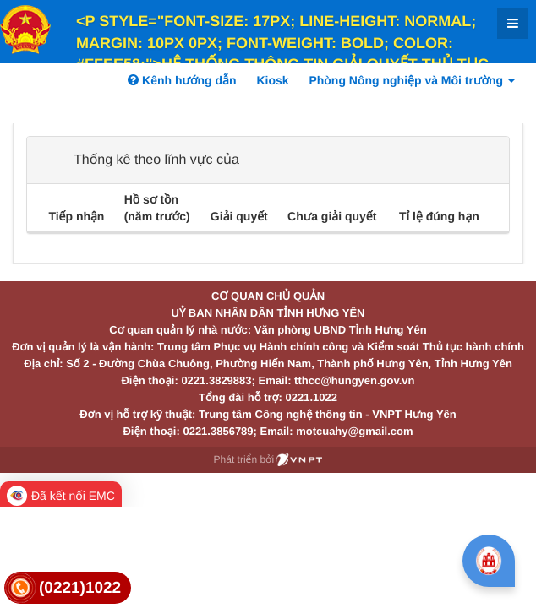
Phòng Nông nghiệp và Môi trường (412, 80)
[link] (67, 588)
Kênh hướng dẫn (182, 80)
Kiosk (272, 80)
